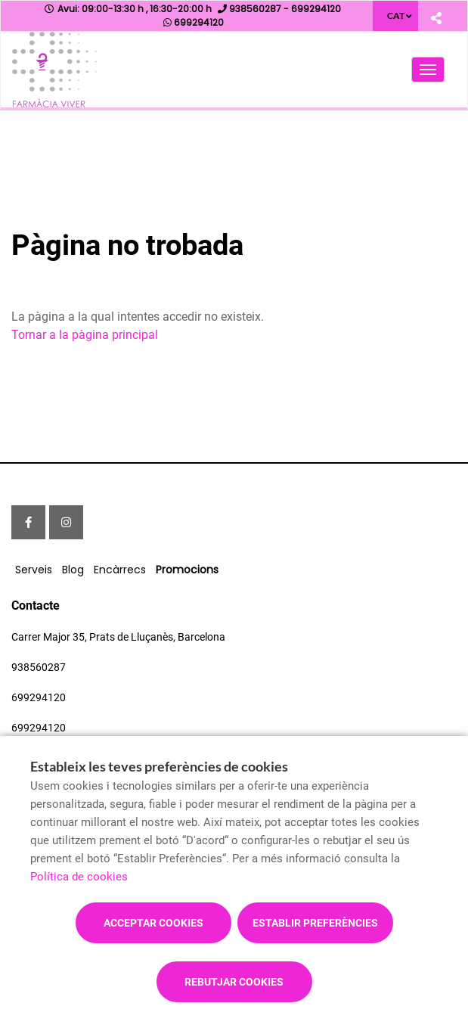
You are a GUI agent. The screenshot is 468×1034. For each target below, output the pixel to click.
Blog (73, 569)
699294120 (38, 697)
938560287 (38, 667)
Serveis (33, 569)
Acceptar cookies (153, 923)
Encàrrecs (120, 569)
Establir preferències (315, 923)
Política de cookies (79, 876)
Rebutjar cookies (234, 982)
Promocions (187, 569)
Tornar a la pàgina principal (84, 335)
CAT (395, 15)
